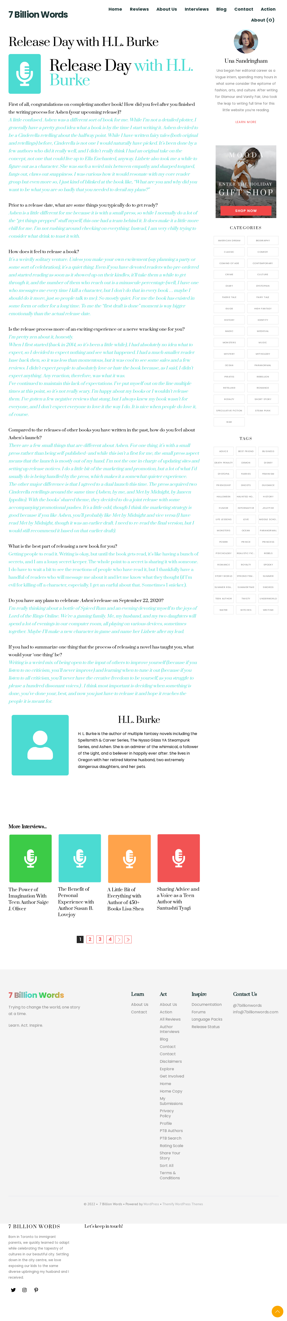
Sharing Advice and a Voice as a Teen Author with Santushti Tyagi (178, 914)
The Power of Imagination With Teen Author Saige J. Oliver (28, 915)
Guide (229, 308)
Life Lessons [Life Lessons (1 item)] (224, 519)
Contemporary (263, 263)
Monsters (229, 342)
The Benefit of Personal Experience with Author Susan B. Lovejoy (76, 917)
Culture (262, 274)
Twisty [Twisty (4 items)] (246, 598)
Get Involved (172, 1092)
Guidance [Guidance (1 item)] (268, 485)
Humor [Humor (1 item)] (223, 507)
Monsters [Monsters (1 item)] (223, 530)
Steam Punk (262, 410)
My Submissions (171, 1117)
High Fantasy (263, 308)
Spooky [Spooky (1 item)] (268, 564)
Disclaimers (171, 1077)
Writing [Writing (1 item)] (268, 609)
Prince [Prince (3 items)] (245, 541)
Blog (221, 9)
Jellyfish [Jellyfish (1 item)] (268, 507)
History (229, 319)
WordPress (151, 1220)
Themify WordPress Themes (182, 1220)
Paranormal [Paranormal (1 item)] (268, 530)
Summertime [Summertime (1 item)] (245, 587)
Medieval (263, 331)
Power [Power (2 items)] (223, 541)
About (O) (263, 20)
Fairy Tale (262, 297)
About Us (166, 9)
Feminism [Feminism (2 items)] (268, 473)
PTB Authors (171, 1147)
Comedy (263, 251)
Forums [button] (199, 1027)
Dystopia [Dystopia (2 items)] (223, 473)
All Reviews (170, 1035)
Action (268, 9)
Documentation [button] (207, 1020)
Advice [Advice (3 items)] (223, 451)
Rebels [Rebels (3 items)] (268, 553)
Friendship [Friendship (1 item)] (223, 485)
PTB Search (171, 1154)
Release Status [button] (206, 1042)
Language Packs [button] (207, 1035)
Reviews (139, 9)
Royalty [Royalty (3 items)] (246, 564)
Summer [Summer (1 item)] (268, 576)
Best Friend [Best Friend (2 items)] (245, 451)
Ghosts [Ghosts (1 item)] (246, 485)
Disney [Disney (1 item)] (268, 462)
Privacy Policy (167, 1130)
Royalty (229, 399)
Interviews (197, 9)
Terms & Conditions (170, 1192)
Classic (229, 251)
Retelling (229, 387)
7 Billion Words (38, 14)
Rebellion (263, 376)
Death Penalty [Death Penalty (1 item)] (223, 462)
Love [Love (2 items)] (246, 519)
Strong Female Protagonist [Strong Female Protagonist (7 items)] (246, 576)
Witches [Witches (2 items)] (245, 609)
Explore (167, 1084)
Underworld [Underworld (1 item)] (268, 598)
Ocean (229, 365)
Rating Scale (171, 1162)
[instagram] (25, 1306)
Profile (166, 1139)
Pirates (229, 376)
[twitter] (13, 1306)
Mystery (229, 353)
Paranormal (262, 365)
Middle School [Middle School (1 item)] (268, 519)
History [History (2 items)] (268, 496)
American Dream (229, 240)
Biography (263, 240)
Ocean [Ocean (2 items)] (246, 530)
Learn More (246, 122)
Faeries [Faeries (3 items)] (246, 473)
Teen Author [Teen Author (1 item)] (223, 598)
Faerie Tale (229, 297)
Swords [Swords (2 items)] (268, 587)
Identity (263, 319)
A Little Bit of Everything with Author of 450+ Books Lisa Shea (125, 915)
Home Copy (171, 1107)
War (229, 421)
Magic (229, 331)
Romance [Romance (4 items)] (223, 564)
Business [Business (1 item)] (268, 451)
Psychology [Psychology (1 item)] (223, 553)
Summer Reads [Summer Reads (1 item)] (224, 587)
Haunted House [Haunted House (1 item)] (246, 496)
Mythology (263, 353)
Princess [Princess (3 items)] (268, 541)
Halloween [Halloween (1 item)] (223, 496)
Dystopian (263, 285)
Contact (243, 9)
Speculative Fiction (229, 410)
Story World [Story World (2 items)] (223, 576)
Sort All (166, 1182)
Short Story (262, 399)
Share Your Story (170, 1172)
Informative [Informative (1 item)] (246, 507)
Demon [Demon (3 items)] (245, 462)
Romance (263, 387)
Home (115, 9)
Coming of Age (229, 263)
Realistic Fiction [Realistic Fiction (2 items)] (246, 553)
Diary (229, 285)
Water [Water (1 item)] (223, 609)
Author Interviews (169, 1045)
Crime (229, 274)
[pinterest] (36, 1306)
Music (263, 342)
